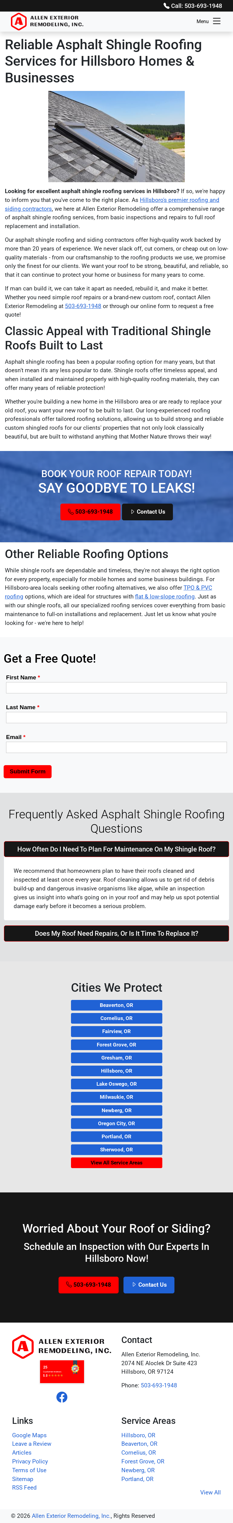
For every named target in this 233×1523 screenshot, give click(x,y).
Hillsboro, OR (116, 1071)
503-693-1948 (83, 306)
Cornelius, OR (116, 1018)
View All (210, 1492)
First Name (23, 677)
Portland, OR (116, 1136)
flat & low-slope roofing (165, 596)
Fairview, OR (116, 1031)
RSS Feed (24, 1487)
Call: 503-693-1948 (193, 5)
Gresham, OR (116, 1058)
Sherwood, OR (116, 1150)
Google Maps (29, 1435)
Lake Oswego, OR (116, 1084)
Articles (22, 1452)
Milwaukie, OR (116, 1097)
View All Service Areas (117, 1163)
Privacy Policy (30, 1461)
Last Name (22, 707)
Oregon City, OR (116, 1123)
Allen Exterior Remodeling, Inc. (71, 1515)
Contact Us (147, 511)
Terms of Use (29, 1470)
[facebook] (61, 1397)
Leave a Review (31, 1443)
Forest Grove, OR (116, 1045)
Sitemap (22, 1479)
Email (15, 737)
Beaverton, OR (116, 1005)
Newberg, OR (117, 1110)
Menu (209, 21)
